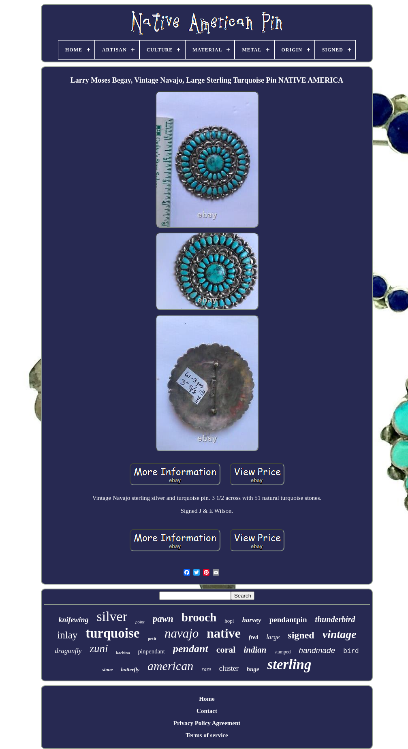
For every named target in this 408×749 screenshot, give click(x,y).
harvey (251, 620)
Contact (207, 711)
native (224, 633)
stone (107, 669)
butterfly (130, 669)
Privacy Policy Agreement (207, 723)
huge (253, 669)
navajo (181, 633)
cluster (229, 668)
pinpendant (151, 651)
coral (226, 649)
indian (255, 650)
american (170, 665)
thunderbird (335, 619)
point (140, 621)
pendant (190, 649)
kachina (123, 653)
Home (206, 699)
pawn (163, 619)
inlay (67, 635)
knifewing (73, 620)
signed (301, 635)
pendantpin (288, 619)
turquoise (112, 633)
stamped (282, 652)
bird (351, 651)
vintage (340, 634)
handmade (317, 650)
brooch (199, 617)
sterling (289, 664)
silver (111, 616)
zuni (99, 648)
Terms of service (207, 735)
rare (206, 669)
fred (253, 637)
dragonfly (68, 651)
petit (152, 638)
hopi (229, 621)
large (273, 637)
